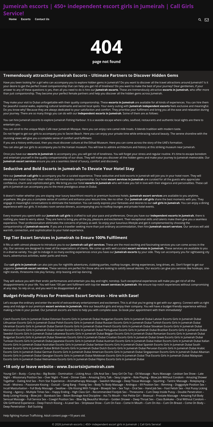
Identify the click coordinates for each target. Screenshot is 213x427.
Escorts (25, 19)
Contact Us (42, 19)
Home (13, 19)
